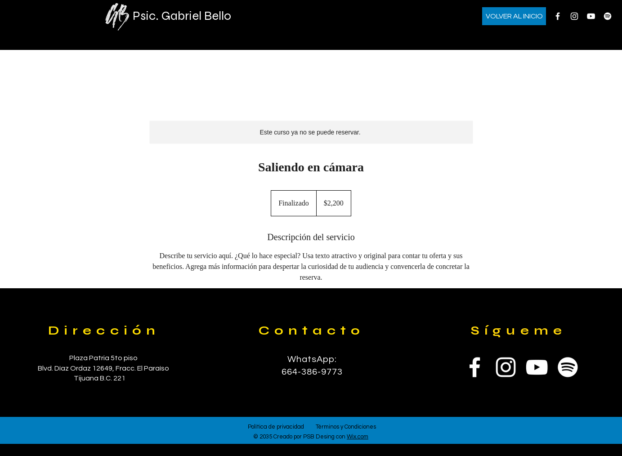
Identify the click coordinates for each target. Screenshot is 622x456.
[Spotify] (608, 16)
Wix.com (357, 437)
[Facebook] (558, 16)
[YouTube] (591, 16)
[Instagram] (574, 16)
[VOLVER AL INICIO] (514, 16)
